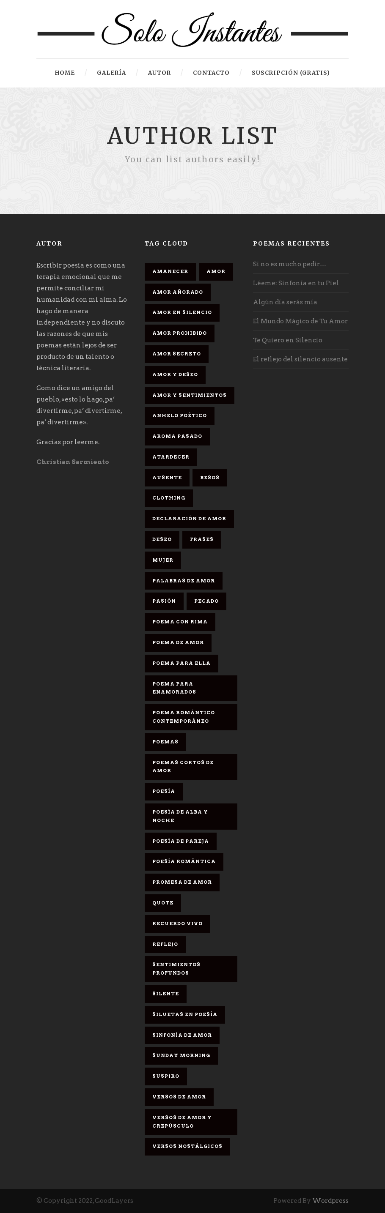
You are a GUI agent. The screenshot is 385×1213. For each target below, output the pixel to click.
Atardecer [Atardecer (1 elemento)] (171, 457)
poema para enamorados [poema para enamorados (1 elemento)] (174, 688)
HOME (65, 72)
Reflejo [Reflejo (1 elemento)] (165, 944)
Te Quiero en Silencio (287, 340)
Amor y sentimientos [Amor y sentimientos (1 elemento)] (189, 395)
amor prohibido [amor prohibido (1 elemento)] (179, 333)
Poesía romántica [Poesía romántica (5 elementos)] (184, 861)
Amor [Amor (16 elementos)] (216, 271)
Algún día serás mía (285, 302)
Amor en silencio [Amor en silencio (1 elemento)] (182, 312)
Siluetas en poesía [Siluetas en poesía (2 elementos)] (184, 1014)
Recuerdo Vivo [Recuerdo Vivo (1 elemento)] (177, 923)
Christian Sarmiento (72, 462)
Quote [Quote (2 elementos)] (162, 903)
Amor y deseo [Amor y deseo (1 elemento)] (175, 374)
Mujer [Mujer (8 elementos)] (162, 560)
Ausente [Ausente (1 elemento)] (167, 478)
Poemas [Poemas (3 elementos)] (165, 742)
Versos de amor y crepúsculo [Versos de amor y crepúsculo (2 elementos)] (182, 1122)
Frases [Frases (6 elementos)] (202, 539)
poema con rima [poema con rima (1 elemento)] (180, 622)
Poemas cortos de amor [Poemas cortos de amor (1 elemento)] (183, 766)
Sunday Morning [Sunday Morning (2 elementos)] (181, 1055)
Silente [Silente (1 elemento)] (165, 994)
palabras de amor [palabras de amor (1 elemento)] (183, 581)
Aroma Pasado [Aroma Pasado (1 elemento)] (177, 436)
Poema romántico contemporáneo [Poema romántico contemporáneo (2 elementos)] (183, 717)
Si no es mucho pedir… (289, 264)
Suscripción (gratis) (291, 72)
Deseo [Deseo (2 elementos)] (162, 539)
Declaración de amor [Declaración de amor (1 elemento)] (189, 519)
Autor (159, 72)
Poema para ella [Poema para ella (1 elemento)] (181, 663)
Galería (111, 72)
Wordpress (330, 1201)
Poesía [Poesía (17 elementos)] (163, 791)
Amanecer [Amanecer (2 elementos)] (170, 271)
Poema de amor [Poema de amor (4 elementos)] (178, 642)
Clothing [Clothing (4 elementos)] (168, 498)
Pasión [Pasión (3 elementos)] (164, 601)
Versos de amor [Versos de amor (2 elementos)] (179, 1097)
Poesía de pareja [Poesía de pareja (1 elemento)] (180, 841)
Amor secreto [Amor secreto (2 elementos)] (176, 354)
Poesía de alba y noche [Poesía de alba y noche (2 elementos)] (180, 816)
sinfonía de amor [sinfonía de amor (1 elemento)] (182, 1035)
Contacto (211, 72)
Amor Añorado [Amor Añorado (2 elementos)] (177, 292)
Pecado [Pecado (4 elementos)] (206, 601)
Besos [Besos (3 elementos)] (210, 478)
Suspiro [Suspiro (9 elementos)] (165, 1076)
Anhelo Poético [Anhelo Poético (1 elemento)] (179, 415)
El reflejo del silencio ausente (300, 359)
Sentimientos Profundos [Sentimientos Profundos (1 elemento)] (176, 969)
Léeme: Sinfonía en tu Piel (296, 283)
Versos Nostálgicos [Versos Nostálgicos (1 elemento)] (187, 1146)
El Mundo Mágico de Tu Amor (300, 321)
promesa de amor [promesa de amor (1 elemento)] (182, 882)
